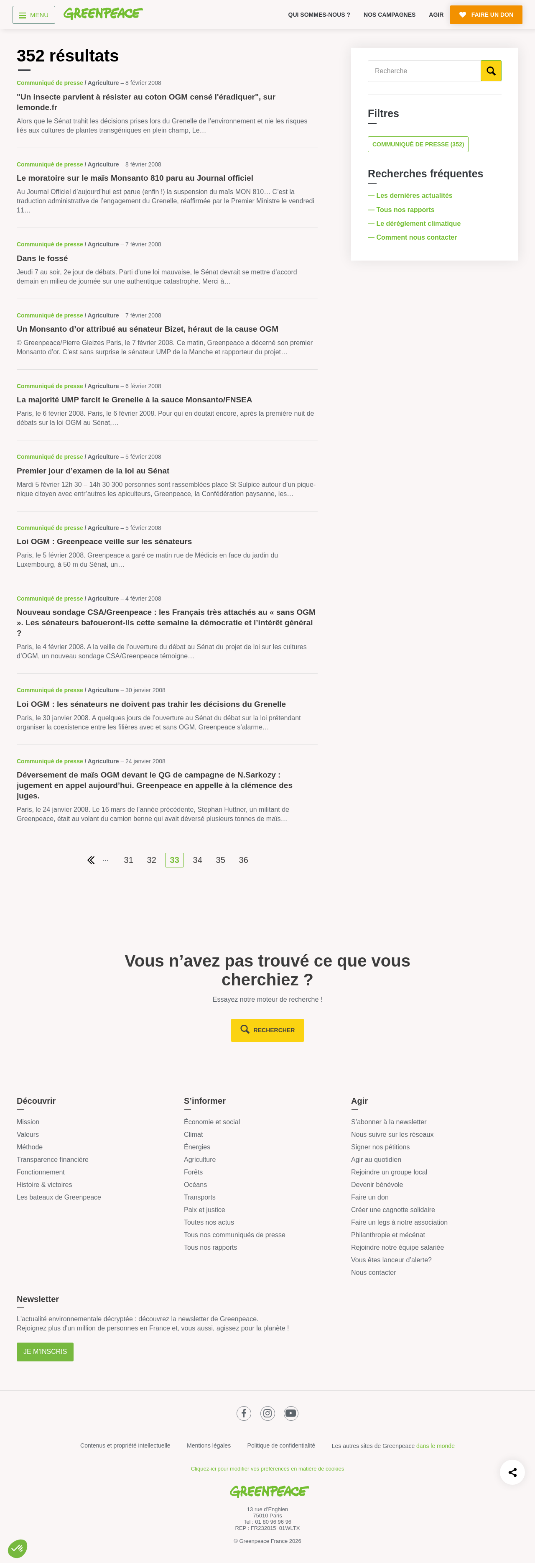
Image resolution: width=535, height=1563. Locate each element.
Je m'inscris (45, 1351)
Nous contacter (373, 1272)
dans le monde (435, 1446)
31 (128, 860)
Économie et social (212, 1122)
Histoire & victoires (44, 1184)
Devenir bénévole (377, 1184)
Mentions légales (209, 1445)
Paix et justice (204, 1209)
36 (243, 860)
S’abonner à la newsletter (389, 1122)
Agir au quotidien (376, 1159)
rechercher (274, 1030)
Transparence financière (53, 1159)
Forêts (193, 1172)
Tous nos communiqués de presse (234, 1234)
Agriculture (200, 1159)
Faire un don (370, 1197)
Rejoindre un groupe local (389, 1172)
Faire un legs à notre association (399, 1222)
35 (220, 860)
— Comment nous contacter (413, 237)
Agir (436, 14)
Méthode (30, 1147)
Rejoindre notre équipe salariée (397, 1247)
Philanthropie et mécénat (388, 1234)
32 (151, 860)
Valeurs (28, 1134)
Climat (193, 1134)
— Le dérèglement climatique (415, 223)
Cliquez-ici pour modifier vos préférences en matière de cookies (267, 1469)
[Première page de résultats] (91, 860)
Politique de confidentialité (281, 1445)
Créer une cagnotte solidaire (393, 1209)
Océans (195, 1184)
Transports (200, 1197)
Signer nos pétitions (380, 1147)
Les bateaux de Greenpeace (59, 1197)
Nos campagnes (389, 14)
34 (197, 860)
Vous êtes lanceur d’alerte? (391, 1260)
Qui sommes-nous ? (319, 14)
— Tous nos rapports (402, 209)
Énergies (197, 1147)
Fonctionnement (41, 1172)
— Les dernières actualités (411, 195)
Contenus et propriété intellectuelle (125, 1445)
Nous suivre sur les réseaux (392, 1134)
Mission (28, 1122)
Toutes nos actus (209, 1222)
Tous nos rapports (210, 1247)
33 (174, 860)
